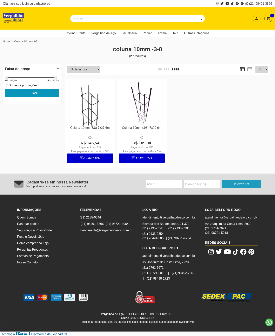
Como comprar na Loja (33, 243)
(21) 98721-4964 (117, 223)
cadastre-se (42, 3)
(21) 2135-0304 (179, 228)
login (26, 3)
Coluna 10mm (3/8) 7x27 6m (90, 127)
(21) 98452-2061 (183, 273)
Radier (147, 33)
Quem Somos (26, 217)
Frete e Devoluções (30, 236)
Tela (175, 33)
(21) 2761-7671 (153, 267)
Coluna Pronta (75, 33)
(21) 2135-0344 (90, 217)
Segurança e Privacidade (34, 230)
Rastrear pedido (28, 223)
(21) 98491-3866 (258, 3)
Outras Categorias (196, 33)
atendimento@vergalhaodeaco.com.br (106, 230)
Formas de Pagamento (33, 256)
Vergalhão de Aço (103, 33)
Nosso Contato (27, 262)
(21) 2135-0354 (153, 233)
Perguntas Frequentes (32, 249)
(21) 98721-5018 (153, 273)
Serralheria (129, 33)
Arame (162, 33)
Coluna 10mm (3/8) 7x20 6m (141, 127)
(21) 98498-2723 (158, 278)
